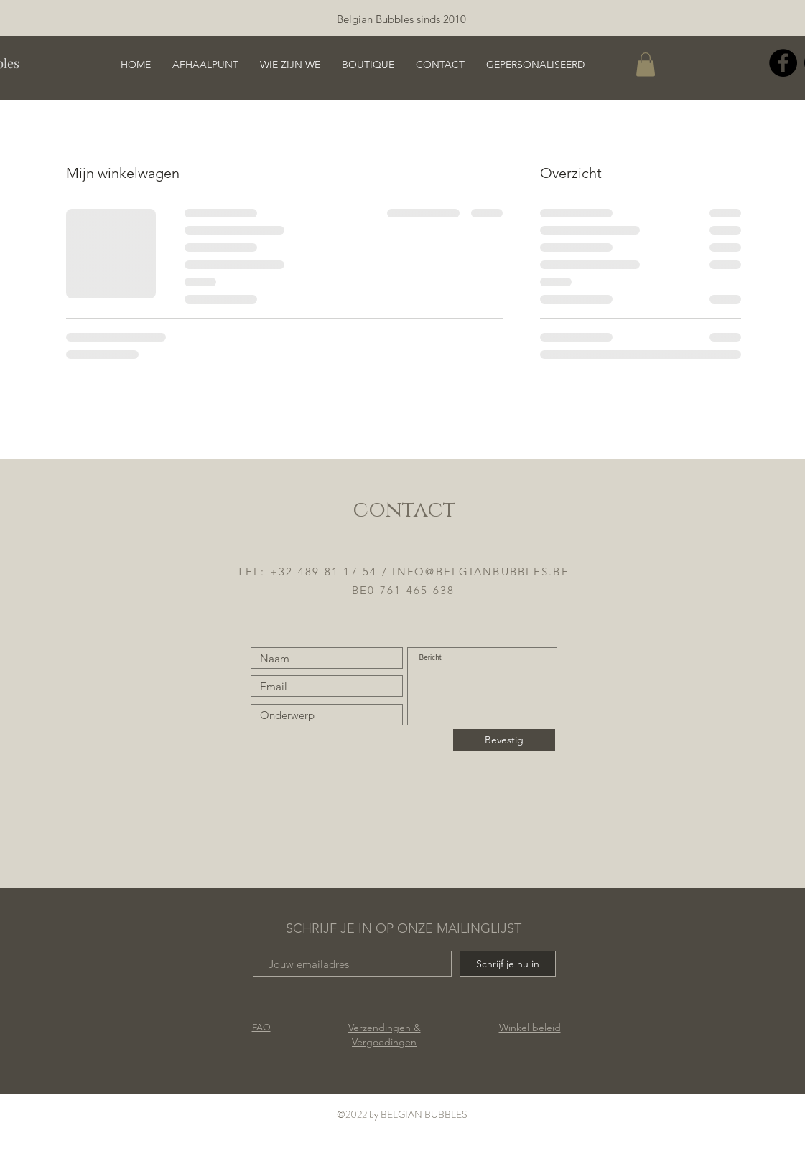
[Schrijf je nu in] (508, 964)
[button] (646, 64)
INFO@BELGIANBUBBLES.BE (480, 571)
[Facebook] (783, 63)
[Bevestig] (504, 740)
